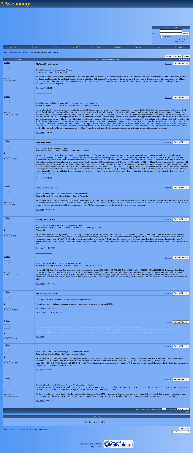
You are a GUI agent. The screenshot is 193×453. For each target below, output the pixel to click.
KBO (187, 412)
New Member (184, 39)
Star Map (117, 47)
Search (34, 47)
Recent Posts (179, 47)
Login (185, 34)
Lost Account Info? (182, 41)
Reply (186, 56)
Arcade (158, 47)
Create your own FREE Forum (90, 444)
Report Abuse (96, 446)
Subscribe (184, 429)
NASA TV (76, 47)
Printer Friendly (181, 64)
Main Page (13, 47)
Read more (40, 88)
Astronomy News (16, 52)
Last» (154, 409)
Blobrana (7, 63)
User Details (96, 47)
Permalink (168, 64)
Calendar (138, 47)
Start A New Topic (173, 56)
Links (55, 47)
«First (138, 409)
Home (5, 52)
